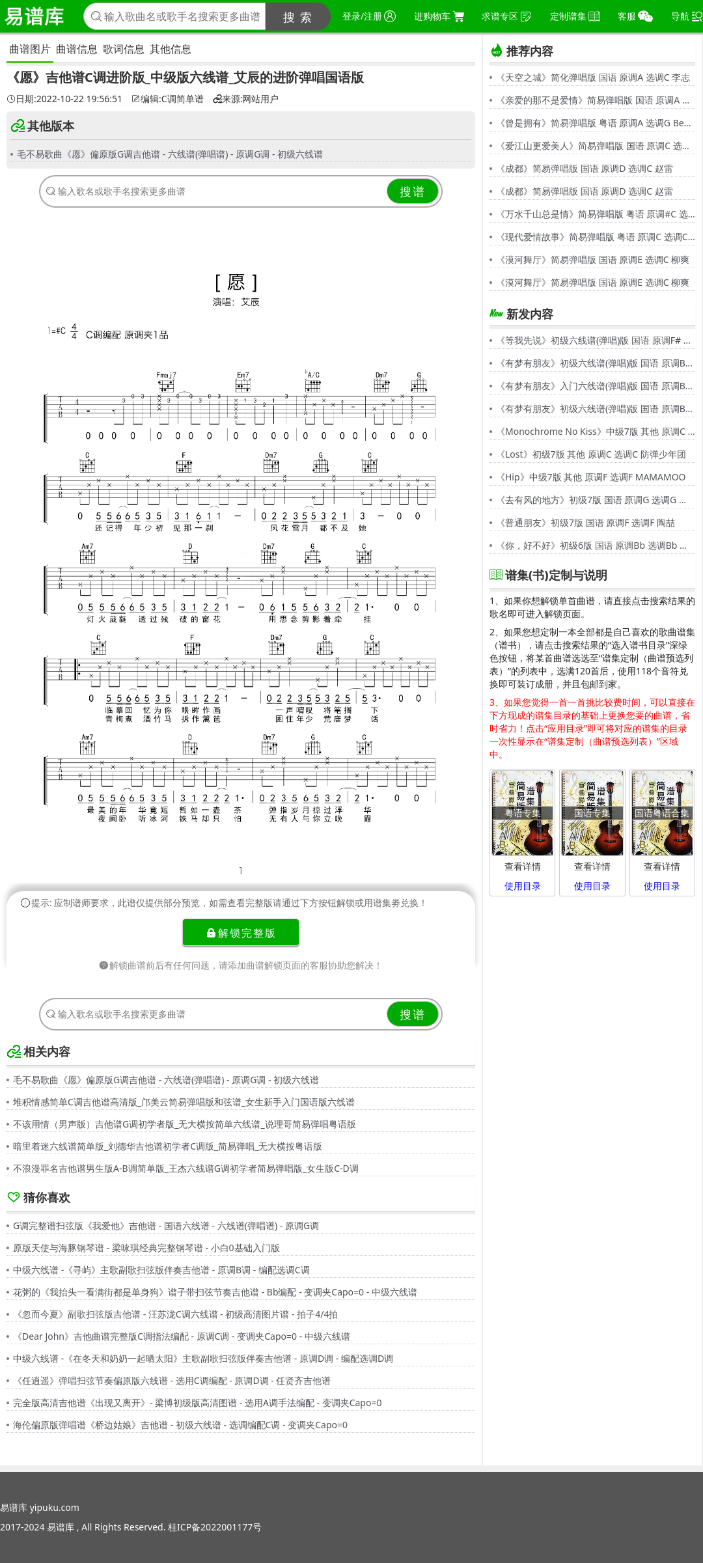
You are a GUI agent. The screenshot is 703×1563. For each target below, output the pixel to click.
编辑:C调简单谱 (167, 99)
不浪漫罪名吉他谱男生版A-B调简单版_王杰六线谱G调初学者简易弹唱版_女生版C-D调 (186, 1168)
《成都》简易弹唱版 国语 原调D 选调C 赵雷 (584, 168)
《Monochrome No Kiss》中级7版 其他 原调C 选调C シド (595, 431)
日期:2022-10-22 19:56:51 (64, 99)
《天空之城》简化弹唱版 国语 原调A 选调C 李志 (593, 77)
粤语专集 (522, 813)
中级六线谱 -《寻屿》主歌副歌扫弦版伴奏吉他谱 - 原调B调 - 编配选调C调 (161, 1270)
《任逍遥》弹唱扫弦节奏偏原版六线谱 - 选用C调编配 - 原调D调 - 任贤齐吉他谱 (172, 1380)
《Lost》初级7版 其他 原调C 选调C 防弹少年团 (591, 454)
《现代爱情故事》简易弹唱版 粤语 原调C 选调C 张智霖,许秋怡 (595, 236)
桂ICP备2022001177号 (215, 1527)
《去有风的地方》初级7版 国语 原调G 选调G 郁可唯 (595, 499)
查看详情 (522, 866)
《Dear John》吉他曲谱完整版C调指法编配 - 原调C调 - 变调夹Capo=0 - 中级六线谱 (181, 1336)
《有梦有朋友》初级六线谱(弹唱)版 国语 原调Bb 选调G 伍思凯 (595, 363)
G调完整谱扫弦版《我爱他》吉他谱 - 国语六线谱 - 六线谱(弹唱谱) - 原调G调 (166, 1225)
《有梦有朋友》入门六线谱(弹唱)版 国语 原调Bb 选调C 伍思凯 (595, 386)
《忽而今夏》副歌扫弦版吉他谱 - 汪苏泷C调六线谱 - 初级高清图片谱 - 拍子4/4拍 (175, 1314)
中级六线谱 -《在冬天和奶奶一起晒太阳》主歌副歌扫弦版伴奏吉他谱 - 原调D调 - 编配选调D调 (203, 1358)
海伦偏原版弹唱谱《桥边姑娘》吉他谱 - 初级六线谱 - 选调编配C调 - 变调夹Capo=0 (180, 1424)
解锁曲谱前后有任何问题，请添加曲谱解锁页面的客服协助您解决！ (241, 965)
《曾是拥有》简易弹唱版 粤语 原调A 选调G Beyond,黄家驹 (595, 123)
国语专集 (592, 813)
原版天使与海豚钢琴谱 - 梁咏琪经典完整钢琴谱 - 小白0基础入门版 (146, 1247)
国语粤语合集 (662, 813)
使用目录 (522, 885)
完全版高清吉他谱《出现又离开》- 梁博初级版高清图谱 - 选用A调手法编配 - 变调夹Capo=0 (197, 1402)
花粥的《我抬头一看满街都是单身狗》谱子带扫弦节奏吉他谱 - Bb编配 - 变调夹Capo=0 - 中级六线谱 (215, 1292)
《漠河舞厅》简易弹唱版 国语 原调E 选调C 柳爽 (592, 259)
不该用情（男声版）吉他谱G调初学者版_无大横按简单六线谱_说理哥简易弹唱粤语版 (184, 1124)
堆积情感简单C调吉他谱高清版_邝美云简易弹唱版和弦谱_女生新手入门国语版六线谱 (184, 1102)
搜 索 (298, 17)
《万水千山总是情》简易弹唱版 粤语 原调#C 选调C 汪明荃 (595, 214)
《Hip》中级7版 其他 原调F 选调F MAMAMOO (591, 477)
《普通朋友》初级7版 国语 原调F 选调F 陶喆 (585, 522)
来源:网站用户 (246, 99)
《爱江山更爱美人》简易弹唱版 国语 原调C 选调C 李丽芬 (595, 145)
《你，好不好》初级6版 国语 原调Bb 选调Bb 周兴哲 (595, 545)
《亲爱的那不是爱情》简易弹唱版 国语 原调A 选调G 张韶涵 (595, 100)
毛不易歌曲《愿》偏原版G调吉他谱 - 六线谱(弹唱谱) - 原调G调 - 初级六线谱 (170, 154)
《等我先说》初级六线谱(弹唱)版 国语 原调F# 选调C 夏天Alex (595, 340)
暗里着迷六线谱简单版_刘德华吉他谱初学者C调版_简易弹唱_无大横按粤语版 (168, 1146)
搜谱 (413, 191)
